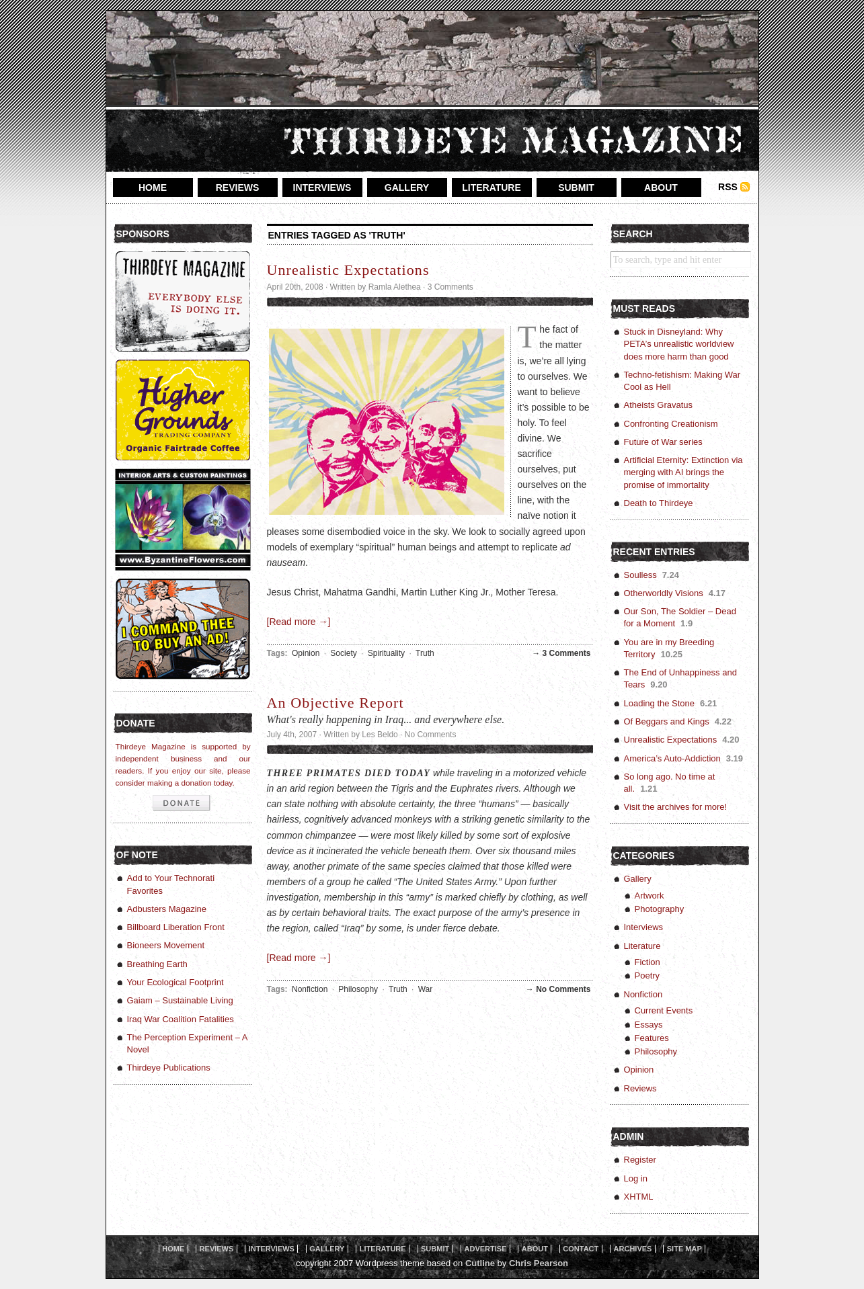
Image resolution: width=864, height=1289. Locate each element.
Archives (633, 1249)
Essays (649, 1025)
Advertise (486, 1249)
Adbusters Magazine (167, 909)
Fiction (647, 962)
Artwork (649, 895)
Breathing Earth (157, 964)
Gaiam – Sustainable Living (180, 1000)
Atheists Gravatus (658, 405)
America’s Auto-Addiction (672, 758)
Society (343, 653)
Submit (435, 1249)
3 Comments (450, 287)
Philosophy (358, 989)
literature (491, 187)
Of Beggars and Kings (666, 721)
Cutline (480, 1263)
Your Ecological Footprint (175, 982)
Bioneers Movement (166, 945)
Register (640, 1160)
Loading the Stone (659, 703)
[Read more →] (299, 621)
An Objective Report (335, 702)
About (535, 1249)
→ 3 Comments (561, 653)
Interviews (644, 927)
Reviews (640, 1088)
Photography (659, 909)
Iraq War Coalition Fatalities (180, 1019)
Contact (580, 1249)
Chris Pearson (538, 1263)
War (425, 989)
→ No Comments (558, 989)
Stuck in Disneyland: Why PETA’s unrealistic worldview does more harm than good (679, 344)
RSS (728, 186)
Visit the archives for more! (676, 807)
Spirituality (386, 653)
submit (576, 187)
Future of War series (663, 442)
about (661, 187)
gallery (407, 187)
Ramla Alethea (394, 287)
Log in (635, 1178)
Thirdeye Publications (168, 1068)
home (153, 187)
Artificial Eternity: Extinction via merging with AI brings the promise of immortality (683, 472)
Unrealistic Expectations (348, 269)
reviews (238, 187)
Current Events (664, 1010)
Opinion (305, 653)
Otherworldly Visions (663, 593)
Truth (425, 653)
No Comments (431, 734)
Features (652, 1038)
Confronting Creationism (671, 424)
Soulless (640, 575)
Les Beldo (379, 734)
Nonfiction (309, 989)
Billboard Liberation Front (176, 927)
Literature (642, 946)
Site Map (684, 1249)
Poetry (647, 975)
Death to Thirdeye (658, 503)
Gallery (638, 879)
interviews (322, 187)
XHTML (639, 1197)
